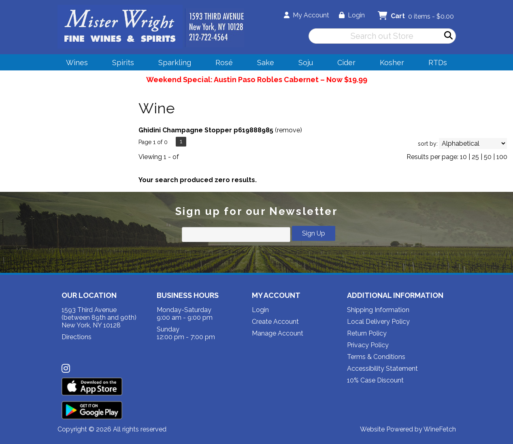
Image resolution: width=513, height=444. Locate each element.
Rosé (224, 62)
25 (475, 157)
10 (463, 157)
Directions (77, 337)
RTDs (437, 62)
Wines (74, 63)
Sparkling (172, 63)
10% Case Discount (375, 380)
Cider (343, 63)
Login (352, 15)
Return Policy (367, 333)
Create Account (275, 321)
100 (501, 157)
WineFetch (440, 429)
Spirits (120, 63)
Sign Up (313, 233)
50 (488, 157)
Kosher (392, 62)
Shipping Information (378, 310)
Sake (265, 62)
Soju (303, 63)
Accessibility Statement (382, 368)
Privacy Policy (368, 345)
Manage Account (277, 333)
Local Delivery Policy (378, 321)
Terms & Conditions (376, 357)
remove (288, 130)
